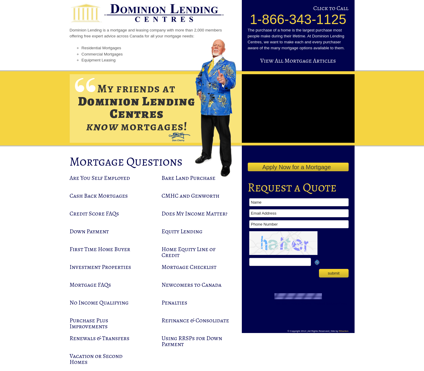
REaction (344, 331)
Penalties (175, 303)
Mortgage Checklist (189, 267)
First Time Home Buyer (100, 249)
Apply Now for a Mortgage (296, 167)
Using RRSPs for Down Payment (192, 341)
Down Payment (89, 231)
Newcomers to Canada (192, 285)
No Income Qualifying (99, 303)
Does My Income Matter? (195, 214)
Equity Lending (182, 231)
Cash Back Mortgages (99, 196)
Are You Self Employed (100, 178)
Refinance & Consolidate (195, 320)
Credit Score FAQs (94, 214)
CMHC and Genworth (191, 196)
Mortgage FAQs (90, 285)
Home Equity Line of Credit (189, 252)
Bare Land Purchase (189, 178)
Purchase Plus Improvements (89, 323)
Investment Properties (100, 267)
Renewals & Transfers (100, 338)
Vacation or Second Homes (96, 359)
